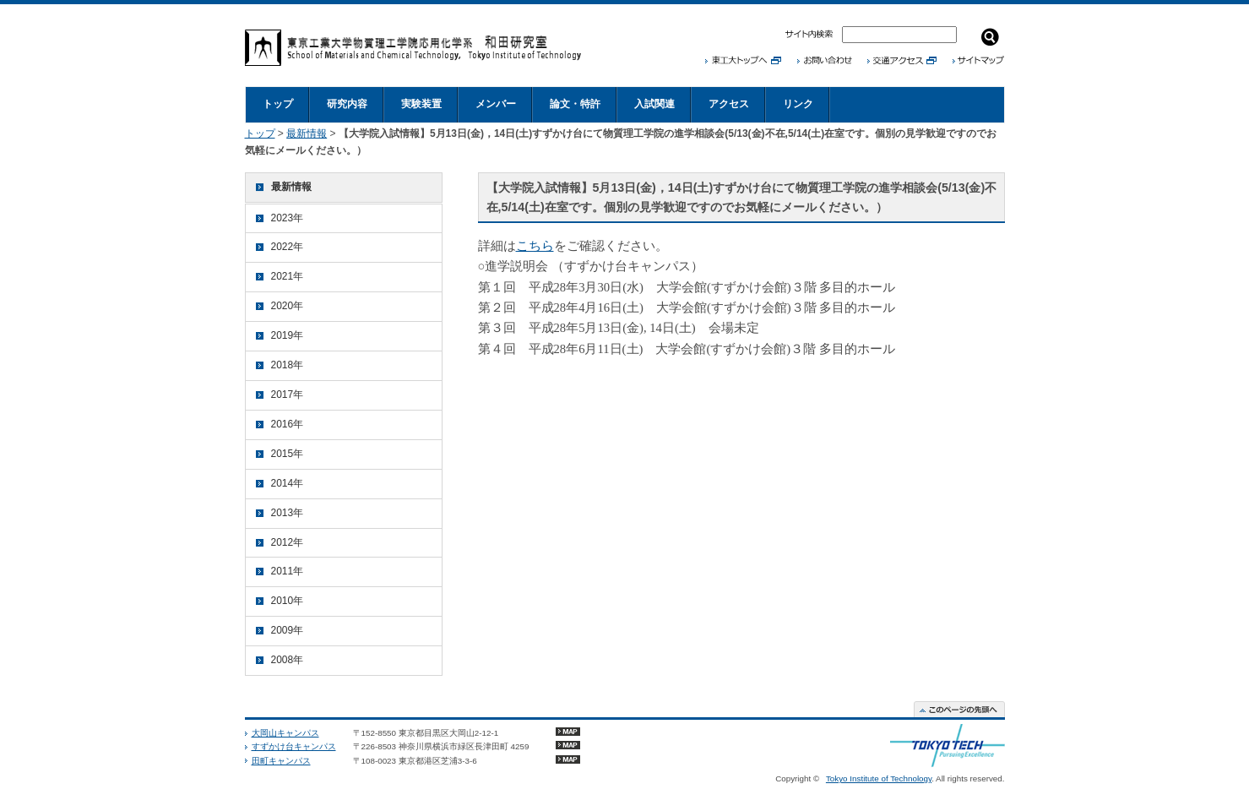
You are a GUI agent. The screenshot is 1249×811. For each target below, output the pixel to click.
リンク (798, 104)
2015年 (287, 454)
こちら (535, 246)
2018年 (287, 365)
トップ (278, 104)
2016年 (287, 424)
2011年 (287, 571)
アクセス (729, 104)
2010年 (287, 601)
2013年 (287, 513)
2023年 (287, 218)
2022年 (287, 247)
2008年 (287, 660)
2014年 (287, 483)
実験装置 (421, 104)
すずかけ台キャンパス (294, 746)
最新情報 (306, 133)
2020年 (287, 306)
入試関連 (654, 104)
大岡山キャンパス (285, 733)
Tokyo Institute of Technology (878, 778)
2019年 (287, 335)
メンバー (495, 104)
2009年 (287, 630)
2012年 (287, 542)
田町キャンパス (281, 760)
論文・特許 (575, 104)
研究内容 (347, 104)
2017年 (287, 394)
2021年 (287, 276)
